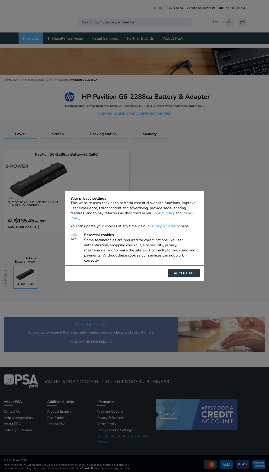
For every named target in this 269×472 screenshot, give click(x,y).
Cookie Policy (163, 213)
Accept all (184, 273)
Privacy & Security (165, 226)
